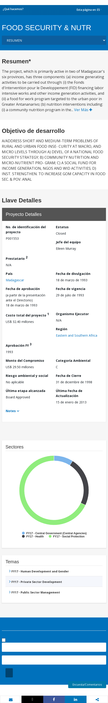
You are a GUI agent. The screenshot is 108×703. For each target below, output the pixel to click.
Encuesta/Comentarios (87, 685)
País (9, 273)
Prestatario (16, 258)
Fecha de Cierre (68, 375)
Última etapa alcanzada (25, 391)
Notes (11, 411)
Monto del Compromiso (25, 360)
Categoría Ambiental (73, 360)
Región (61, 329)
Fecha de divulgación (73, 273)
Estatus (62, 227)
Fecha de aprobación (23, 289)
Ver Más (83, 109)
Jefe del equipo (68, 242)
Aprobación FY (19, 345)
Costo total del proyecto (27, 314)
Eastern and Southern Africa (76, 335)
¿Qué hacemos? (13, 9)
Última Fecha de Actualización (69, 393)
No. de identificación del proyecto (26, 229)
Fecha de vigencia (70, 289)
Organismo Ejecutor (72, 314)
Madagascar (15, 280)
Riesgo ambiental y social (27, 375)
